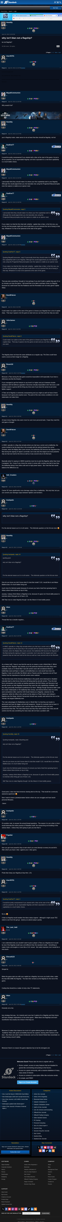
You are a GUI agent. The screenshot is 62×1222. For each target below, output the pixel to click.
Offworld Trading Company (31, 1179)
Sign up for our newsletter (11, 1213)
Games (26, 1161)
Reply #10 (4, 373)
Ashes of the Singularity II (30, 1164)
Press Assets (51, 1176)
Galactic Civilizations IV (30, 1169)
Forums (50, 1184)
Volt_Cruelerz (11, 475)
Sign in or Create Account (28, 1082)
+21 (3, 98)
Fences (3, 1172)
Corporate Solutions (6, 1167)
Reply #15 (4, 547)
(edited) (23, 68)
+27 (3, 840)
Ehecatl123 (10, 957)
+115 (3, 480)
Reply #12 (4, 441)
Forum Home (4, 11)
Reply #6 (4, 202)
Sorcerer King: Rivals (29, 1184)
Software (5, 1161)
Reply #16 (4, 616)
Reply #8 (4, 307)
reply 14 (17, 554)
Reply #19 (4, 819)
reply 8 (19, 336)
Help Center (4, 1192)
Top (60, 68)
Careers (50, 1172)
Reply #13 (4, 486)
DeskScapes (4, 1174)
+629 (3, 150)
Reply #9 (4, 329)
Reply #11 (4, 416)
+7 (3, 28)
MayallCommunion (13, 93)
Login (15, 11)
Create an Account (6, 1197)
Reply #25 (4, 1004)
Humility (9, 22)
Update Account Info (6, 1204)
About (49, 1164)
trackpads (10, 500)
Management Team (53, 1169)
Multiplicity (4, 1176)
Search (10, 11)
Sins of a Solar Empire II (30, 1172)
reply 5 (23, 209)
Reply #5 (4, 178)
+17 (3, 325)
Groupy (3, 1179)
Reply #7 (4, 244)
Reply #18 (4, 727)
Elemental (26, 1167)
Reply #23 (4, 939)
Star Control (27, 1174)
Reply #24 (4, 965)
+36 (3, 612)
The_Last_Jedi (11, 927)
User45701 (10, 56)
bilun (8, 607)
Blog (49, 1167)
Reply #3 (4, 133)
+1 (3, 962)
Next (56, 52)
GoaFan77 (10, 145)
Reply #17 (4, 636)
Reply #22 (4, 892)
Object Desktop (5, 1164)
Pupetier (9, 835)
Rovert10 (9, 364)
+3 (3, 505)
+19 (3, 369)
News (49, 1174)
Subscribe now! (15, 1152)
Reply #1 (4, 68)
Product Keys (4, 1199)
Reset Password (5, 1202)
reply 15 (16, 734)
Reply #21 (4, 869)
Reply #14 (4, 509)
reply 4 (18, 899)
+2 (3, 61)
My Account (4, 1194)
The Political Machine (29, 1176)
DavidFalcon (11, 295)
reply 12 (19, 643)
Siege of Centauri (28, 1181)
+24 (3, 932)
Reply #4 (4, 153)
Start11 (3, 1169)
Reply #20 (4, 844)
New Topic (55, 7)
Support (4, 1189)
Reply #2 (4, 101)
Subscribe (45, 1213)
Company (51, 1161)
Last (59, 52)
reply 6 (18, 252)
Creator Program (52, 1179)
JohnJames (10, 320)
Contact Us (51, 1181)
